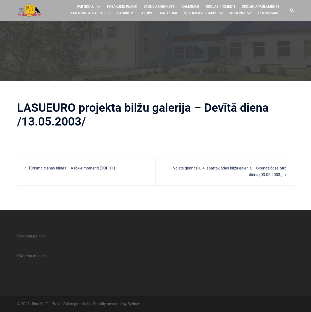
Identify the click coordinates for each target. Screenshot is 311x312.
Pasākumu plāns (122, 6)
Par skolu (86, 6)
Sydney (134, 304)
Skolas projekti (220, 6)
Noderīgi (237, 13)
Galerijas (190, 6)
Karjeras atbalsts (87, 13)
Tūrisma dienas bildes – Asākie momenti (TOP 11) (71, 168)
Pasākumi (168, 13)
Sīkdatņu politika (31, 236)
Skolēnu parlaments (260, 6)
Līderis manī (268, 13)
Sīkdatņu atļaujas (32, 256)
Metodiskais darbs (200, 13)
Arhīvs (147, 13)
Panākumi (126, 13)
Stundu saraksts (159, 6)
